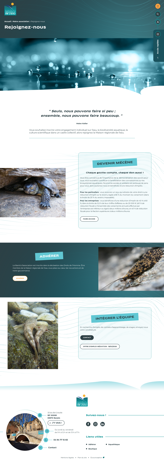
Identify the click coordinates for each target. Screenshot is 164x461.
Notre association (21, 21)
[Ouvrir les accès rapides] (158, 34)
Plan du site (82, 458)
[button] (33, 192)
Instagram (95, 424)
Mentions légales (67, 458)
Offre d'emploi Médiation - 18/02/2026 (100, 346)
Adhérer (92, 444)
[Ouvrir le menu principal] (158, 6)
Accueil (7, 21)
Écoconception (96, 458)
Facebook (88, 424)
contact (87, 338)
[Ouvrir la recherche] (158, 14)
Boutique (92, 449)
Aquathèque (114, 444)
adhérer (20, 278)
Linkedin (102, 424)
